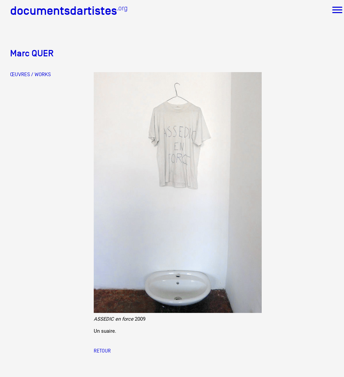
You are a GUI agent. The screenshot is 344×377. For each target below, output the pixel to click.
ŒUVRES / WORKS (30, 74)
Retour (102, 351)
